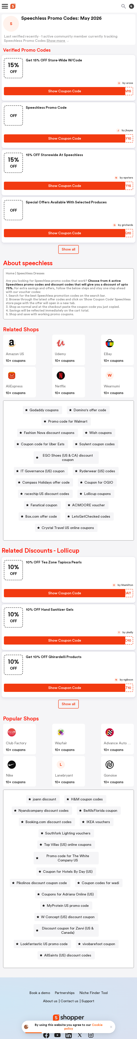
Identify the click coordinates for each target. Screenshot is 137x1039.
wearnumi (112, 386)
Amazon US (15, 354)
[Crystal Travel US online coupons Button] (66, 523)
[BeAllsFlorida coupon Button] (99, 806)
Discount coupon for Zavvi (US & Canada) (68, 919)
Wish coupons (100, 433)
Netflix (60, 386)
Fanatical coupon (43, 501)
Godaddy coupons (44, 410)
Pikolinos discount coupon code (41, 874)
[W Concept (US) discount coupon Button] (66, 908)
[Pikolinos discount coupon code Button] (40, 874)
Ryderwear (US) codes (97, 467)
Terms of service (92, 1013)
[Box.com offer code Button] (39, 512)
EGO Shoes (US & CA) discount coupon (67, 455)
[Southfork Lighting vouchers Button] (66, 829)
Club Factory (16, 739)
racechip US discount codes (47, 489)
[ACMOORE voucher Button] (86, 501)
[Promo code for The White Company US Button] (66, 852)
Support (87, 988)
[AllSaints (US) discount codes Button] (66, 942)
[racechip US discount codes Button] (45, 489)
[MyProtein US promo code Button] (66, 897)
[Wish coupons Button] (99, 433)
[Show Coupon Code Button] (64, 91)
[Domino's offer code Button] (88, 410)
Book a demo (39, 980)
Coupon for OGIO (98, 478)
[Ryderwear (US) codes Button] (96, 467)
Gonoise (110, 771)
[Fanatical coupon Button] (42, 501)
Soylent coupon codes (97, 444)
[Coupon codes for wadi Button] (99, 874)
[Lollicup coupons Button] (95, 489)
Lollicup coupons (97, 489)
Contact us (69, 988)
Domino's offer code (89, 410)
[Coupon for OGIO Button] (97, 478)
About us (50, 988)
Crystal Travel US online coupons (68, 523)
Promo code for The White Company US (68, 851)
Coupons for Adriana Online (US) (68, 885)
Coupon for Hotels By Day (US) (68, 863)
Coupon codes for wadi (100, 874)
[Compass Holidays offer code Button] (44, 478)
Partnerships (65, 980)
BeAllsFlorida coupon (100, 806)
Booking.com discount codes (48, 817)
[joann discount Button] (43, 795)
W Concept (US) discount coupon (68, 908)
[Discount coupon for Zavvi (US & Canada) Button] (66, 920)
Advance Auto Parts (120, 739)
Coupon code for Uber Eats (42, 444)
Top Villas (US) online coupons (67, 840)
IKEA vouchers (98, 817)
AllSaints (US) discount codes (67, 942)
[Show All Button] (68, 699)
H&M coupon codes (87, 795)
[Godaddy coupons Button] (42, 410)
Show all (68, 699)
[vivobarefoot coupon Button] (97, 931)
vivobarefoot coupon (98, 931)
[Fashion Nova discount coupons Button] (47, 433)
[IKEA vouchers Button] (97, 818)
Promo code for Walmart (67, 421)
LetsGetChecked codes (91, 512)
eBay (108, 354)
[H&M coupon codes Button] (85, 795)
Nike (9, 771)
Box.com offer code (41, 512)
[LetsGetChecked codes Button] (89, 512)
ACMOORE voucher (88, 501)
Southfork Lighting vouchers (67, 829)
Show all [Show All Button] (68, 249)
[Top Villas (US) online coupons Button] (66, 840)
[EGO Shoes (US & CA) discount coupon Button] (66, 455)
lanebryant (64, 771)
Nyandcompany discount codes (43, 806)
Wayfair (61, 739)
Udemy (60, 354)
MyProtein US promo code (68, 897)
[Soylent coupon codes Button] (95, 444)
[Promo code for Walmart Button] (66, 421)
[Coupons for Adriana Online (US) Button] (66, 886)
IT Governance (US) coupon (42, 467)
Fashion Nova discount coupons (49, 433)
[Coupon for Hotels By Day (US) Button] (66, 863)
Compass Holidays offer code (46, 478)
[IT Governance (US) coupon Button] (41, 467)
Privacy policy (71, 1013)
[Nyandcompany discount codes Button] (42, 806)
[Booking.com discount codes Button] (47, 818)
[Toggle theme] (131, 6)
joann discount (44, 795)
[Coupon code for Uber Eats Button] (41, 444)
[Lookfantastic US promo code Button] (42, 931)
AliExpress (14, 386)
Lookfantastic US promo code (44, 931)
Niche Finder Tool (93, 980)
